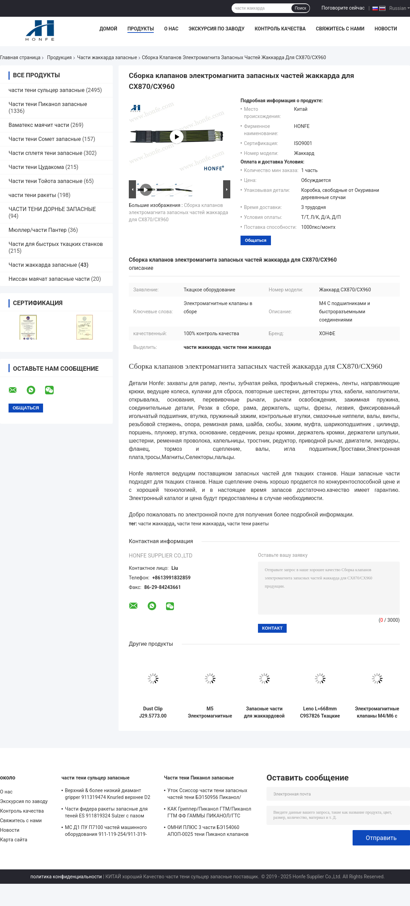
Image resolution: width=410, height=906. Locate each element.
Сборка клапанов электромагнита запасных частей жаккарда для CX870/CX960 (178, 212)
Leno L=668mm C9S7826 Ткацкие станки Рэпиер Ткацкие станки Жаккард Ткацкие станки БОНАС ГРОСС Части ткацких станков (320, 712)
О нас (171, 28)
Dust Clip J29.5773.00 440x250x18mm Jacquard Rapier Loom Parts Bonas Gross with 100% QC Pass (153, 712)
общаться (255, 240)
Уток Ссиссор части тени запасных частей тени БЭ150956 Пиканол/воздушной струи (207, 795)
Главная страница (20, 57)
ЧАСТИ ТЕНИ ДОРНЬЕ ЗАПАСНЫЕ (52, 209)
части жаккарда (156, 523)
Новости (386, 28)
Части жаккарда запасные (107, 57)
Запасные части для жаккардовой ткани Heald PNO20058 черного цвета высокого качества (264, 712)
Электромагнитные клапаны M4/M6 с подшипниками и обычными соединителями (377, 712)
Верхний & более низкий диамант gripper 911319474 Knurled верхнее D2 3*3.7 (107, 795)
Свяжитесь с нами (340, 28)
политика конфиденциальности (66, 876)
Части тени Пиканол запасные (48, 104)
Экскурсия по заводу (216, 28)
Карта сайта (13, 839)
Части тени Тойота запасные (45, 181)
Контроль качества (280, 28)
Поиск (300, 8)
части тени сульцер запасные (46, 90)
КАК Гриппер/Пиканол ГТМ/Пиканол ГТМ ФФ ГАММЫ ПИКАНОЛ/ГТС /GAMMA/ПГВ (209, 813)
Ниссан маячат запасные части (49, 279)
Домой (108, 28)
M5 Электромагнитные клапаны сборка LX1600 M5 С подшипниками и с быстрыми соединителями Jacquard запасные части (210, 712)
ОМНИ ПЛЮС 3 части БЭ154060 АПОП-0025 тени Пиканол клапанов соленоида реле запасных (208, 832)
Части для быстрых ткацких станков (56, 244)
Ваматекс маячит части (39, 125)
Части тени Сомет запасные (45, 139)
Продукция (59, 57)
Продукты (140, 28)
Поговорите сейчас (343, 8)
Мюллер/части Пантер (38, 230)
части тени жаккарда (200, 523)
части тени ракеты (32, 195)
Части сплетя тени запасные (45, 153)
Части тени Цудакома (36, 167)
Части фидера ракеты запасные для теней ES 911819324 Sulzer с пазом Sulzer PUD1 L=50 (106, 813)
